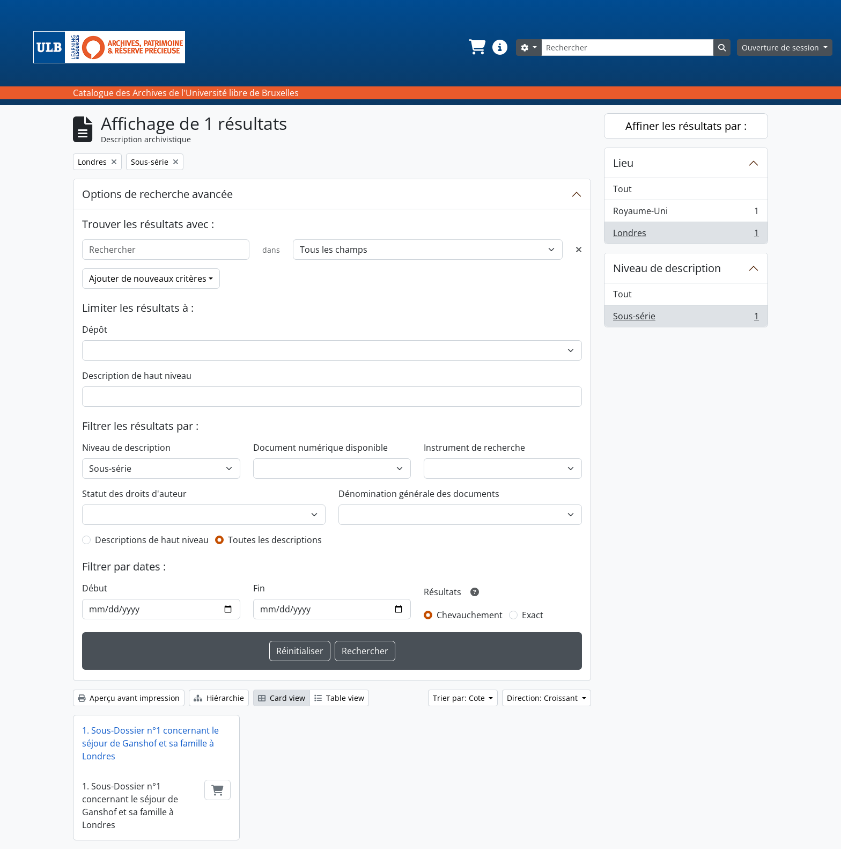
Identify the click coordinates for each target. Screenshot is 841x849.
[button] (476, 47)
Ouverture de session (781, 47)
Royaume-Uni (686, 213)
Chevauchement (470, 615)
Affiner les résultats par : (686, 126)
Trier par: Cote (460, 698)
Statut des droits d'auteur (134, 494)
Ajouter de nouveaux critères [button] (147, 278)
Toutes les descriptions (275, 540)
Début (94, 588)
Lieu (623, 163)
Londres (686, 235)
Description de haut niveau (136, 376)
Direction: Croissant (543, 698)
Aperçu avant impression (129, 698)
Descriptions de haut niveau (152, 540)
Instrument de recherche (474, 447)
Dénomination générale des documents (418, 494)
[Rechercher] (627, 47)
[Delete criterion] (579, 249)
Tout (622, 189)
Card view (281, 698)
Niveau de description (126, 447)
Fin (259, 588)
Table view (339, 698)
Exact (532, 615)
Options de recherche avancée (157, 194)
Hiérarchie (219, 698)
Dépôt (94, 329)
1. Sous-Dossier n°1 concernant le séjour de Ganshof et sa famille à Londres (150, 743)
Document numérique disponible (320, 447)
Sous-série (686, 318)
